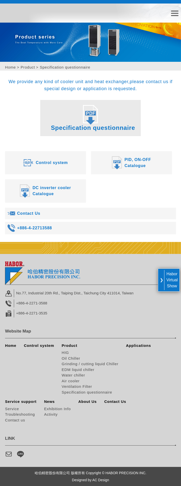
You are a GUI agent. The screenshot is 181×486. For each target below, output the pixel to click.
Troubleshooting (20, 414)
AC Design (100, 480)
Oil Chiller (71, 358)
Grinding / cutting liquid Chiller (90, 364)
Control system (39, 345)
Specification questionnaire (87, 392)
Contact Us (115, 401)
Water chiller (73, 375)
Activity (51, 414)
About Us (87, 401)
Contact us (15, 420)
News (49, 401)
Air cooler (70, 381)
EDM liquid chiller (78, 369)
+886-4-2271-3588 (31, 303)
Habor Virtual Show (172, 280)
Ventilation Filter (77, 386)
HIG (65, 352)
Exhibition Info (57, 409)
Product (28, 67)
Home (10, 67)
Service (12, 409)
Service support (20, 401)
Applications (138, 345)
